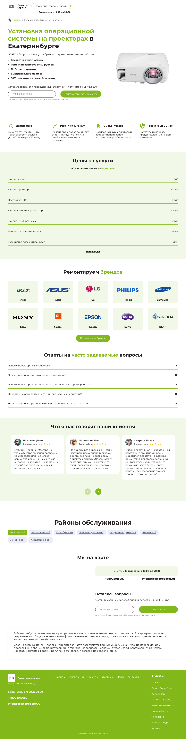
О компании (80, 11)
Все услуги (93, 251)
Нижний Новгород (162, 705)
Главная (17, 20)
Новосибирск (159, 711)
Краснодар (158, 694)
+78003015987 (85, 4)
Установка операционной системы (43, 20)
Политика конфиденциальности (93, 733)
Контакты (106, 11)
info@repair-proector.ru (158, 578)
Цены (94, 11)
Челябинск (158, 716)
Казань (155, 728)
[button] (98, 491)
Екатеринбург (160, 722)
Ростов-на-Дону (161, 699)
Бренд (64, 11)
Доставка (107, 677)
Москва (156, 682)
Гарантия (93, 677)
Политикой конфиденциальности (52, 99)
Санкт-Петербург (162, 688)
